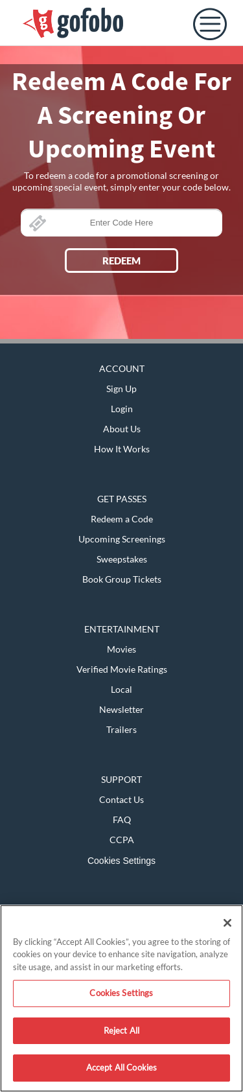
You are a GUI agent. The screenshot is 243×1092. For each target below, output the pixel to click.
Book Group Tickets (121, 579)
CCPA (122, 839)
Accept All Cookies (121, 1067)
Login (122, 408)
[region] (121, 998)
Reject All (121, 1030)
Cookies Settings (121, 860)
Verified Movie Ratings (121, 669)
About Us (122, 428)
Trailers (121, 729)
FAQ (122, 819)
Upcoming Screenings (121, 538)
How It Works (122, 448)
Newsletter (121, 709)
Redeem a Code (122, 518)
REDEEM (121, 260)
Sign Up (121, 388)
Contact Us (121, 799)
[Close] (227, 923)
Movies (121, 649)
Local (121, 689)
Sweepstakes (122, 558)
